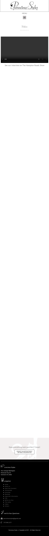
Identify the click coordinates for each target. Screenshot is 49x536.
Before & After (9, 500)
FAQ (6, 498)
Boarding (7, 494)
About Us (7, 486)
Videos (7, 504)
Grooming (7, 492)
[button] (24, 17)
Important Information (11, 496)
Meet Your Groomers (10, 488)
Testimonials (8, 490)
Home (6, 484)
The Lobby (8, 502)
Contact (7, 506)
